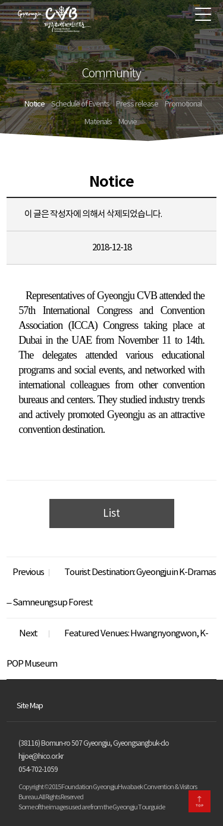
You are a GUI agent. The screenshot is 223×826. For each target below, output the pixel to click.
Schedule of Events (80, 104)
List (111, 514)
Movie (127, 122)
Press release (137, 104)
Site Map (30, 706)
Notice (34, 104)
